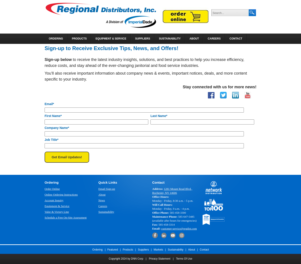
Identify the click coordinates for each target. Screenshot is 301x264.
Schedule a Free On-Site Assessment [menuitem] (66, 217)
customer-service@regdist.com (179, 228)
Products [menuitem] (79, 38)
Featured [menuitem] (112, 249)
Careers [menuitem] (214, 38)
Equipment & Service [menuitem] (111, 38)
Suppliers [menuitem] (142, 38)
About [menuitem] (194, 38)
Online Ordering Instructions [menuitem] (61, 194)
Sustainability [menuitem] (170, 38)
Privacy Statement (159, 258)
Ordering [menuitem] (56, 38)
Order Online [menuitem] (52, 188)
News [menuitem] (101, 200)
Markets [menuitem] (158, 249)
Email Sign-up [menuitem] (106, 188)
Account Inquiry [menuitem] (54, 200)
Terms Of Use (184, 258)
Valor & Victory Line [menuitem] (57, 211)
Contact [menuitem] (236, 38)
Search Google (252, 12)
